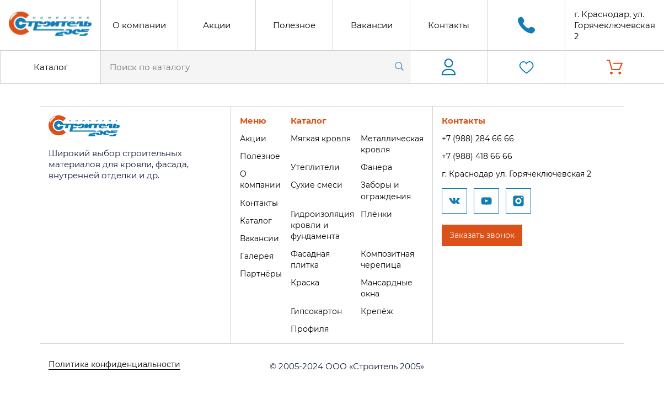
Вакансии (372, 25)
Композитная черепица (391, 258)
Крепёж (379, 309)
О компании (139, 25)
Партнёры (257, 272)
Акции (217, 25)
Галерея (253, 254)
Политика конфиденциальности (118, 364)
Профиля (308, 327)
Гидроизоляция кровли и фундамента (322, 224)
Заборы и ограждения (388, 190)
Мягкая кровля (320, 138)
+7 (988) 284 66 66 (485, 138)
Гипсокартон (316, 309)
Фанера (379, 167)
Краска (303, 280)
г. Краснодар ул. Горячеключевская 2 (526, 173)
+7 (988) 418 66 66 (484, 156)
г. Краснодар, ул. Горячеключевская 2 (614, 25)
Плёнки (378, 213)
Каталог (51, 67)
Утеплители (313, 167)
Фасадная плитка (309, 258)
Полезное (294, 25)
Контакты (448, 25)
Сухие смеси (315, 184)
